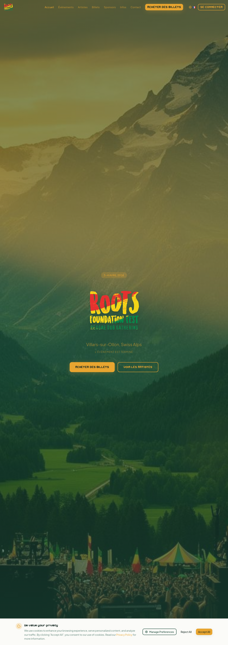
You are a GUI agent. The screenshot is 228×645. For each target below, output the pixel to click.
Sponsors (110, 7)
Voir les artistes (138, 368)
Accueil (49, 7)
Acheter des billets (164, 7)
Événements (66, 7)
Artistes (82, 7)
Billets (96, 7)
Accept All (204, 631)
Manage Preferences (159, 631)
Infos (123, 7)
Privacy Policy (124, 634)
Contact (136, 7)
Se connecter (211, 7)
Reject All (186, 631)
